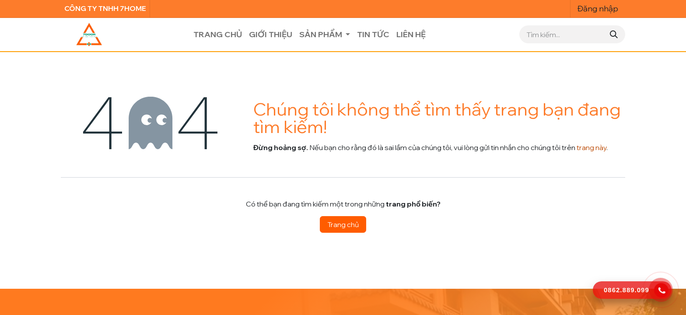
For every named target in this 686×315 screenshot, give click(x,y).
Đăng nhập (598, 9)
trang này (591, 147)
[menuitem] (217, 34)
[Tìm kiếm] (613, 34)
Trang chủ (343, 224)
